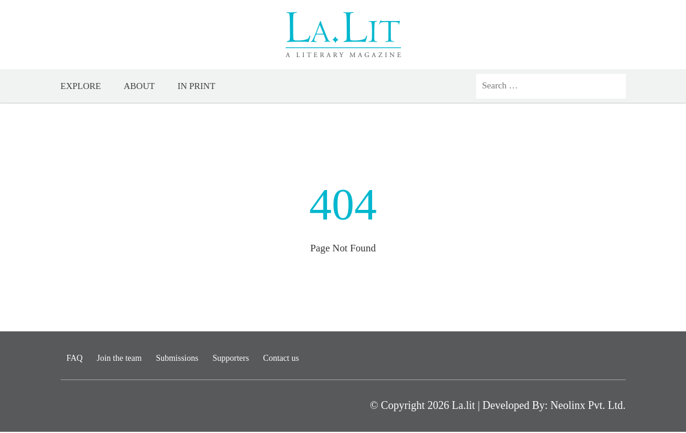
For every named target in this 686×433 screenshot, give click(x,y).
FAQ (75, 358)
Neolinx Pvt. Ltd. (588, 405)
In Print (196, 86)
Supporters (230, 358)
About (139, 86)
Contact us (281, 358)
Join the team (119, 358)
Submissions (177, 358)
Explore (81, 86)
